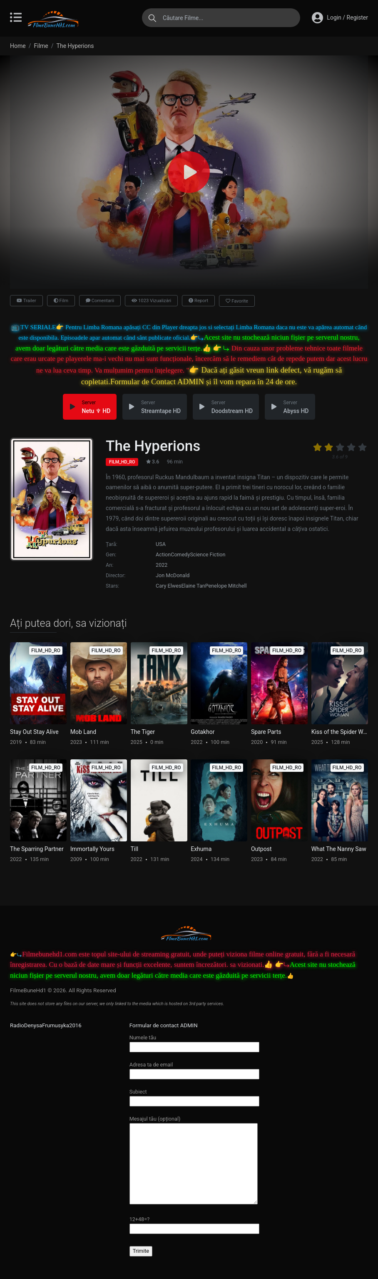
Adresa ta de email (194, 1069)
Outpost (261, 849)
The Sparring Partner (37, 849)
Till (135, 849)
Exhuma (201, 849)
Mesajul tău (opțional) (193, 1161)
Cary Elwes (168, 586)
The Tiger (143, 731)
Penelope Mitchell (226, 586)
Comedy (180, 554)
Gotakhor (202, 731)
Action (163, 554)
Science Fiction (207, 554)
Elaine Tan (193, 586)
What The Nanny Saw (338, 849)
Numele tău (194, 1042)
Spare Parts (266, 731)
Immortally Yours (92, 849)
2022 (161, 565)
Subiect (194, 1096)
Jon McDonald (172, 575)
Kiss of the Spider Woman (339, 731)
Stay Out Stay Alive (34, 731)
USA (161, 544)
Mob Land (83, 731)
